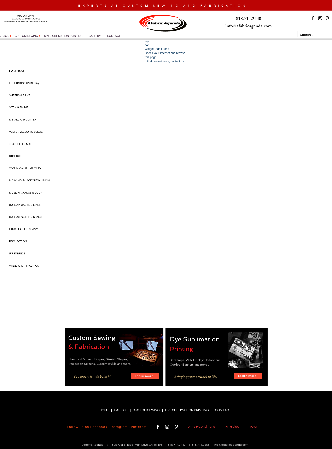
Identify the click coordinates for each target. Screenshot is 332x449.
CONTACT (223, 410)
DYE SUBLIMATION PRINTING (187, 410)
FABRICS (121, 410)
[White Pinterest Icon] (176, 426)
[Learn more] (145, 376)
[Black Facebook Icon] (312, 18)
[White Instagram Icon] (167, 426)
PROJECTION (18, 241)
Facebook (98, 427)
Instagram (119, 427)
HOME (104, 410)
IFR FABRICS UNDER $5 (24, 83)
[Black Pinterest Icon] (327, 18)
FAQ (253, 426)
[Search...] (316, 35)
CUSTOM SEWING (146, 410)
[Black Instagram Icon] (320, 18)
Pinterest (138, 427)
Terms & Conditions (201, 426)
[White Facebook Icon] (157, 426)
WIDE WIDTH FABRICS (24, 265)
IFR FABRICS (17, 253)
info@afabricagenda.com (231, 444)
